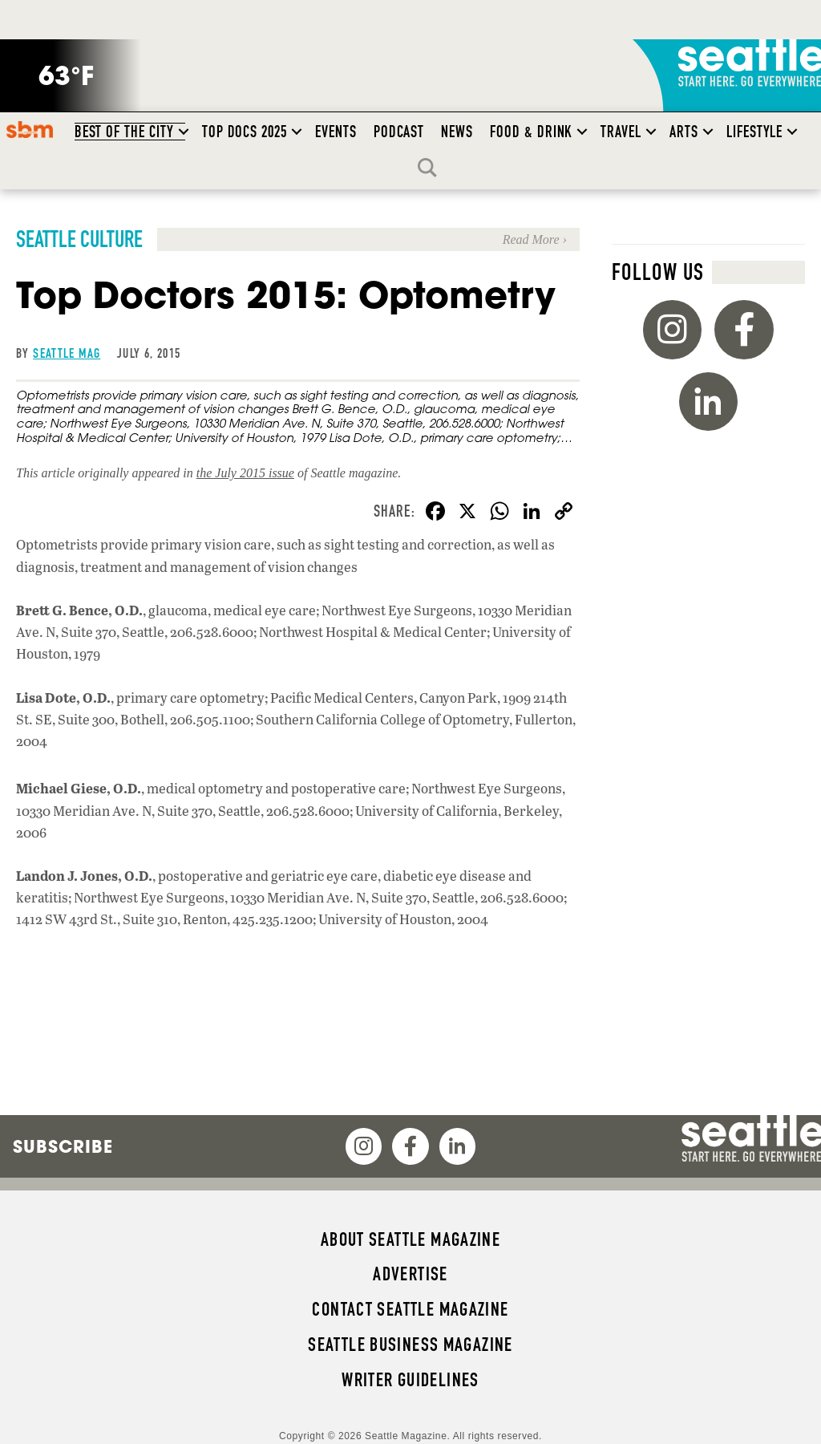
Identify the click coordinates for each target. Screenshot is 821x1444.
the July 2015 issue (245, 473)
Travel (621, 131)
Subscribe (63, 1146)
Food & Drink (531, 131)
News (457, 131)
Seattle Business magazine (410, 1344)
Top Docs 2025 (244, 131)
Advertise (410, 1274)
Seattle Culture (79, 239)
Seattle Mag (66, 353)
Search (431, 167)
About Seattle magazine (410, 1239)
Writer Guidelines (410, 1380)
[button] (183, 131)
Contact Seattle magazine (410, 1309)
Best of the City (124, 131)
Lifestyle (754, 131)
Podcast (399, 131)
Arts (683, 131)
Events (336, 131)
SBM (29, 129)
